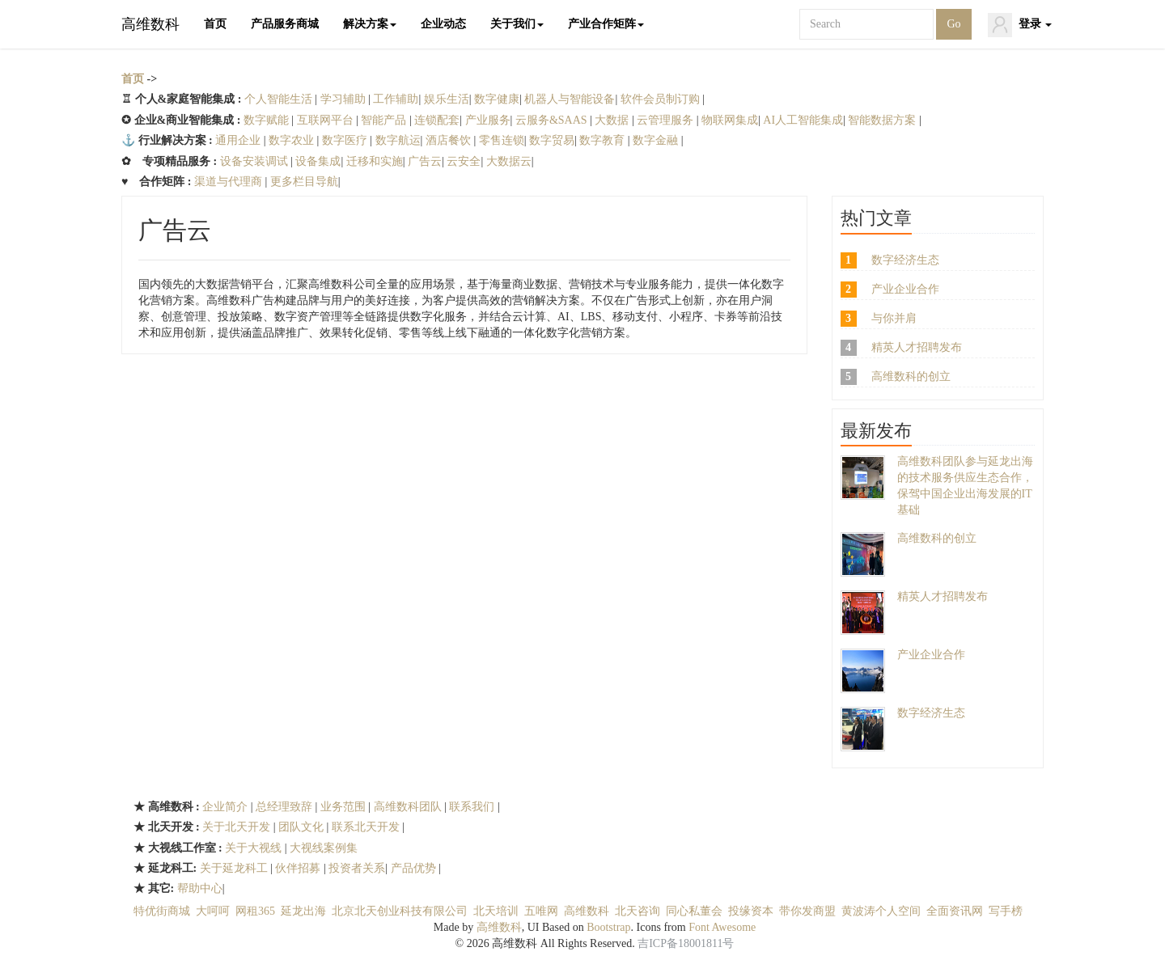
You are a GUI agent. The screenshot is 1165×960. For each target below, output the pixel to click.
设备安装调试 (255, 161)
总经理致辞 (286, 807)
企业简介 (226, 807)
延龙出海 (303, 911)
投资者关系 (356, 868)
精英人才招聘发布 (916, 347)
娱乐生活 (446, 99)
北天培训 (496, 911)
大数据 (613, 120)
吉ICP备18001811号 (686, 943)
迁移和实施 (374, 161)
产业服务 (487, 120)
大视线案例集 (324, 848)
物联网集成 (729, 120)
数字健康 (496, 99)
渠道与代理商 (229, 182)
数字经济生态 (905, 260)
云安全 (464, 161)
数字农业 (293, 140)
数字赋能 (266, 120)
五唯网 (541, 911)
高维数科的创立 (911, 376)
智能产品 (385, 120)
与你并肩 (894, 318)
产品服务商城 (285, 24)
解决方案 (369, 24)
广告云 (425, 161)
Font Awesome (722, 927)
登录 (1020, 25)
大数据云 (509, 161)
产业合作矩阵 (606, 24)
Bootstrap (608, 927)
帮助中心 (199, 888)
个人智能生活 (280, 99)
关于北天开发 (237, 827)
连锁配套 (437, 120)
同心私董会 (694, 911)
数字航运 (398, 140)
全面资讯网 (954, 911)
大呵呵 (213, 911)
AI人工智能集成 (803, 120)
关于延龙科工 (235, 868)
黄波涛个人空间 (881, 911)
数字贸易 (551, 140)
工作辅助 (395, 99)
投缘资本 (750, 911)
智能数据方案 (883, 120)
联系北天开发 (366, 827)
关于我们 (517, 24)
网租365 (255, 911)
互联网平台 (327, 120)
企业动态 (443, 24)
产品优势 (415, 868)
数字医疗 (346, 140)
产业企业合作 (905, 289)
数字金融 (657, 140)
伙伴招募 (299, 868)
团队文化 (302, 827)
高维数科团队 (408, 807)
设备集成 (318, 161)
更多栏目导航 (304, 182)
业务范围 (344, 807)
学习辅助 (344, 99)
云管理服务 (667, 120)
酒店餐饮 (450, 140)
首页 (215, 24)
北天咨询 (637, 911)
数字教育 (603, 140)
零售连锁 (501, 140)
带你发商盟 (807, 911)
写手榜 (1006, 911)
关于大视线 (255, 848)
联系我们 (473, 807)
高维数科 (150, 24)
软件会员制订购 (662, 99)
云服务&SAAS (552, 120)
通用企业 (238, 140)
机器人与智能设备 (569, 99)
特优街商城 (161, 911)
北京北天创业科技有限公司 (400, 911)
